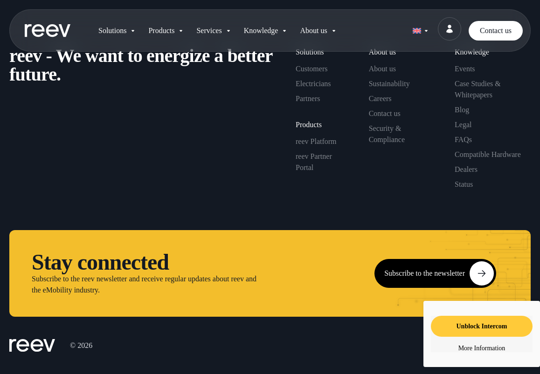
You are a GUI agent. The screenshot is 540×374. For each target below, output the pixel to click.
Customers (311, 69)
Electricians (313, 84)
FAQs (463, 139)
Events (465, 69)
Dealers (466, 169)
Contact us (385, 113)
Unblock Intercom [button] (481, 326)
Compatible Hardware (488, 154)
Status (464, 184)
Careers (380, 98)
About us (382, 69)
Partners (308, 98)
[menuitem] (420, 28)
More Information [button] (481, 348)
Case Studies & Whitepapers (478, 89)
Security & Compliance (387, 133)
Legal (463, 125)
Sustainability (389, 84)
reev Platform (316, 141)
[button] (117, 30)
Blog (462, 110)
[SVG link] (47, 30)
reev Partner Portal (314, 161)
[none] (420, 28)
